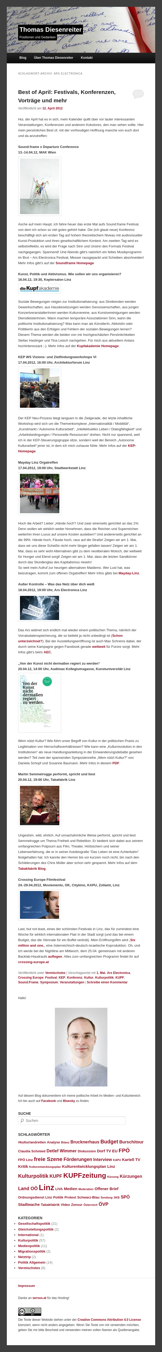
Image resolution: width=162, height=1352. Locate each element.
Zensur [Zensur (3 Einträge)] (76, 1205)
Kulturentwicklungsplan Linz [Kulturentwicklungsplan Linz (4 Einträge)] (88, 1166)
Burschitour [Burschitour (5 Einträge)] (131, 1141)
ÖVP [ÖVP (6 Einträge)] (103, 1204)
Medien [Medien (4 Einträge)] (70, 1189)
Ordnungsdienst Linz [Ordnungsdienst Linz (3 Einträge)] (35, 1197)
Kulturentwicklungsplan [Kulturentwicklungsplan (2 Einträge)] (45, 1166)
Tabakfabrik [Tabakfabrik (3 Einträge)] (50, 1205)
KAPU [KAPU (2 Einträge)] (117, 1160)
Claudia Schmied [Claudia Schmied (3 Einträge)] (31, 1151)
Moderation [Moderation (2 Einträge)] (86, 1189)
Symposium (49, 982)
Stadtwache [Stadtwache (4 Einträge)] (29, 1204)
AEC (47, 652)
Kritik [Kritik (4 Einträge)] (23, 1166)
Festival (51, 977)
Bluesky (69, 1101)
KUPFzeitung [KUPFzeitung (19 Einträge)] (84, 1175)
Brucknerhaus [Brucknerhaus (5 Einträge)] (84, 1141)
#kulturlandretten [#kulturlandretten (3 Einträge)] (32, 1142)
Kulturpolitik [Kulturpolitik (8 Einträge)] (33, 1176)
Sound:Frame (28, 982)
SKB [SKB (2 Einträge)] (117, 1197)
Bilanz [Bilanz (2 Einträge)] (65, 1142)
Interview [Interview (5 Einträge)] (102, 1159)
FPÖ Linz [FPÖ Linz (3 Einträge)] (25, 1160)
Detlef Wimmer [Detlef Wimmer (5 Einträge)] (61, 1150)
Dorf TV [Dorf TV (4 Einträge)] (104, 1151)
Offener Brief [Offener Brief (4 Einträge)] (106, 1189)
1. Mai (100, 973)
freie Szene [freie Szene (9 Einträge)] (48, 1159)
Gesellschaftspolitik (34, 1224)
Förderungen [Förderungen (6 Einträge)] (78, 1159)
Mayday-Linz (128, 573)
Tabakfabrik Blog (32, 869)
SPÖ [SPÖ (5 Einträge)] (125, 1197)
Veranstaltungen (72, 982)
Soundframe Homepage (75, 263)
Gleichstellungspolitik (36, 1229)
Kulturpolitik (104, 977)
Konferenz (74, 977)
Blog (23, 58)
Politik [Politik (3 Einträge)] (58, 1197)
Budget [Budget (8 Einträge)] (109, 1141)
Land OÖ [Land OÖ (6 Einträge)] (28, 1188)
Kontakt (87, 58)
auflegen (55, 956)
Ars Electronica (118, 973)
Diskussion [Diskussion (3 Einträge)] (87, 1151)
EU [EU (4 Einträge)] (115, 1151)
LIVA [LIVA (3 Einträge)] (59, 1189)
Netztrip (24, 1257)
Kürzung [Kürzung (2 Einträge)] (113, 1176)
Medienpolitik (29, 1246)
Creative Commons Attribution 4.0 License (109, 1320)
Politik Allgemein (31, 1262)
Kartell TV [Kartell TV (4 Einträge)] (131, 1160)
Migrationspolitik (31, 1251)
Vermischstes (55, 973)
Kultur (88, 977)
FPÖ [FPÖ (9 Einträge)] (124, 1150)
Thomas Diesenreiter (50, 29)
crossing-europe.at (33, 962)
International (28, 1235)
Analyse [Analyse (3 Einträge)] (53, 1142)
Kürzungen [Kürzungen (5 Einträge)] (131, 1176)
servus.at (39, 1298)
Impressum (26, 1286)
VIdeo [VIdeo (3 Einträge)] (65, 1205)
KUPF (120, 977)
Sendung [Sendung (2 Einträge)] (107, 1197)
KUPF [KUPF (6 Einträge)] (56, 1176)
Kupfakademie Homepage (98, 346)
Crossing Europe (31, 977)
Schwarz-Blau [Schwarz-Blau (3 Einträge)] (88, 1197)
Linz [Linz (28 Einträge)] (46, 1187)
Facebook (48, 1101)
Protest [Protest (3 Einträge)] (70, 1197)
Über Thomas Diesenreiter (53, 58)
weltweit (99, 647)
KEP (62, 977)
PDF (115, 763)
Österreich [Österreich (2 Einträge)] (90, 1204)
